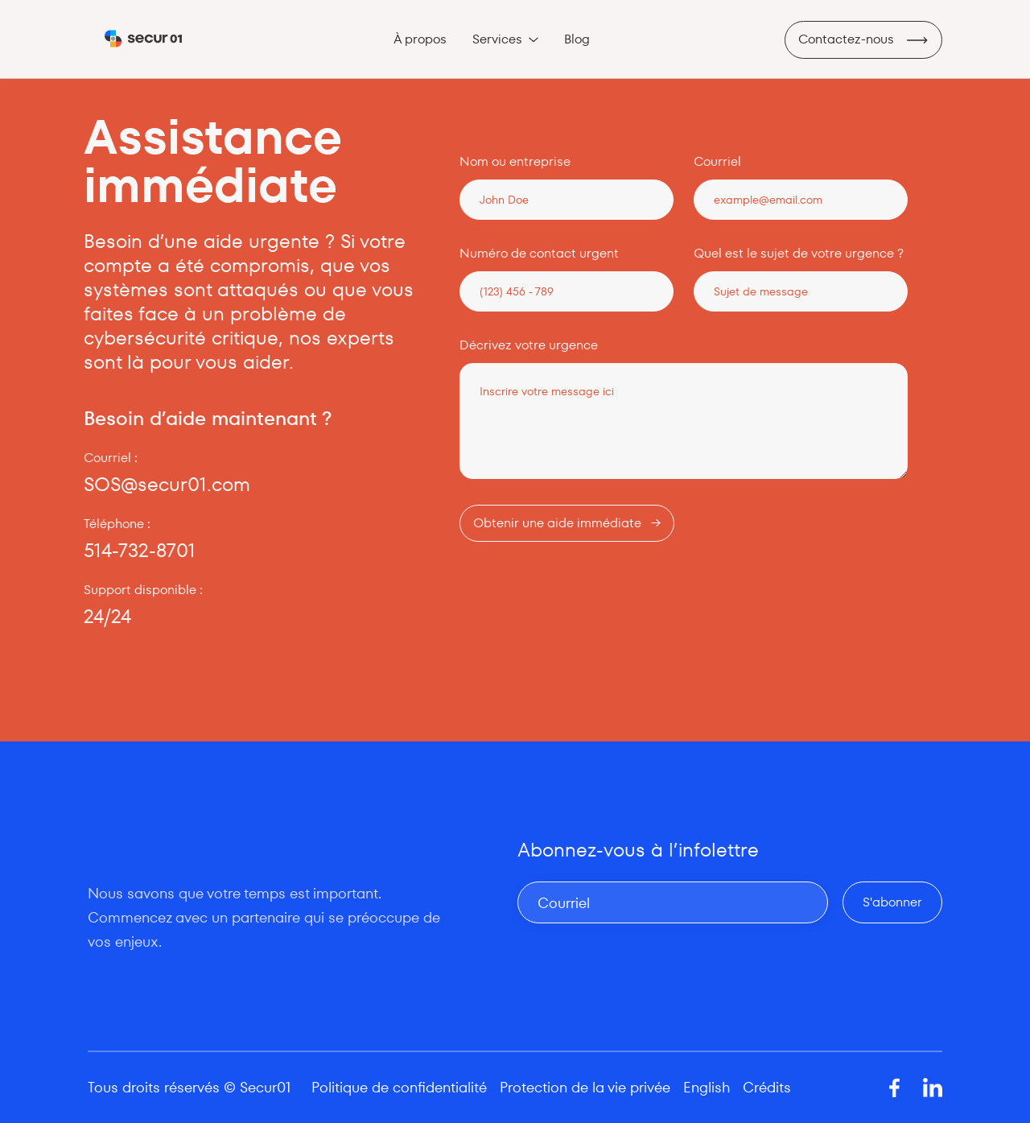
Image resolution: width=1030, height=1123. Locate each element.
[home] (143, 39)
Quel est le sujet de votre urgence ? (799, 254)
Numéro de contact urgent (539, 254)
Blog (577, 39)
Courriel (717, 162)
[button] (505, 39)
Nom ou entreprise (515, 162)
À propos (420, 39)
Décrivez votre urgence (528, 345)
